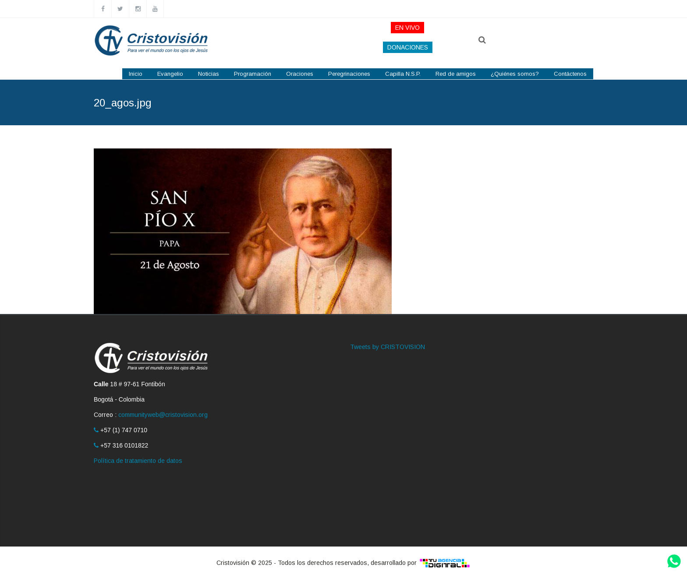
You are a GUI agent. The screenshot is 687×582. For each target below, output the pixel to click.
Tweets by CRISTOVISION (387, 346)
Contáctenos (570, 74)
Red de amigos (456, 74)
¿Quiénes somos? (515, 74)
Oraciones (299, 74)
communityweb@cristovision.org (163, 414)
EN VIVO (407, 27)
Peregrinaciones (349, 74)
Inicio (135, 74)
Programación (252, 74)
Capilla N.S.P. (403, 74)
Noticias (208, 74)
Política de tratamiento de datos (138, 460)
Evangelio (170, 74)
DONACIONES (407, 47)
